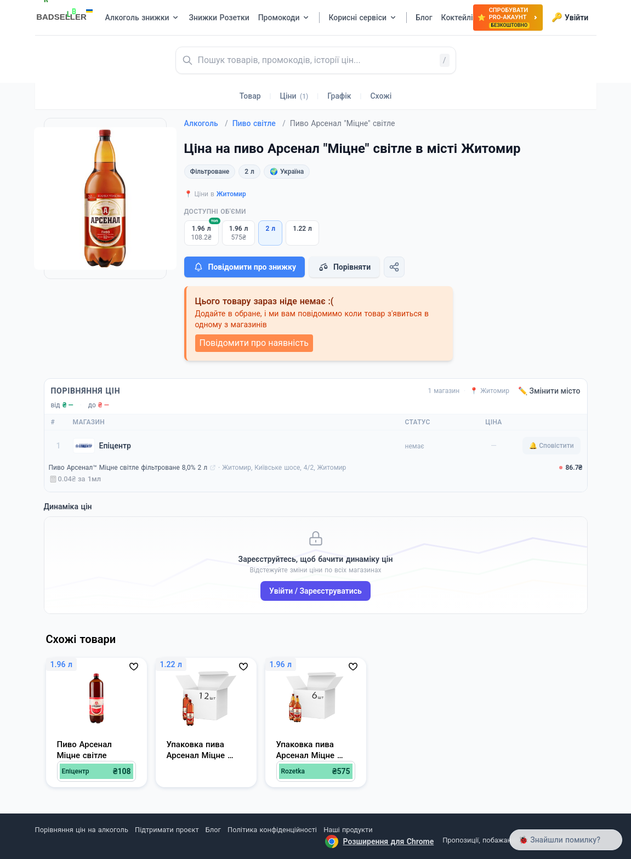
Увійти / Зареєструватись (315, 591)
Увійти (570, 17)
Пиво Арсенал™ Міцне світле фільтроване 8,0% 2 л (128, 467)
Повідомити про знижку (244, 266)
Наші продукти (347, 830)
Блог (213, 830)
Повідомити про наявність (254, 343)
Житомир (231, 194)
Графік (339, 96)
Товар (250, 96)
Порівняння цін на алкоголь (81, 830)
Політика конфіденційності (272, 830)
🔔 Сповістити (551, 446)
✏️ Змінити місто (549, 390)
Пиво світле (259, 123)
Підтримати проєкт (166, 830)
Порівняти (344, 266)
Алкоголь (206, 123)
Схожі (380, 96)
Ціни (294, 96)
